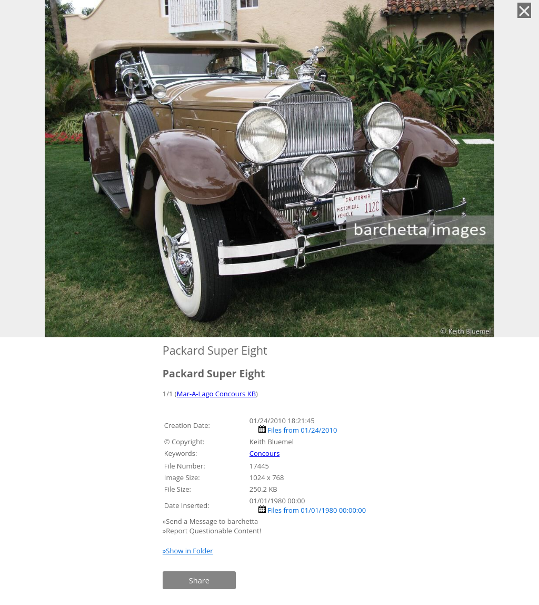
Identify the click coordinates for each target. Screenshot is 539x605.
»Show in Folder (188, 550)
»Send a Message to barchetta (211, 521)
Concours (264, 453)
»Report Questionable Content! (212, 530)
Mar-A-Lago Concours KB (216, 393)
